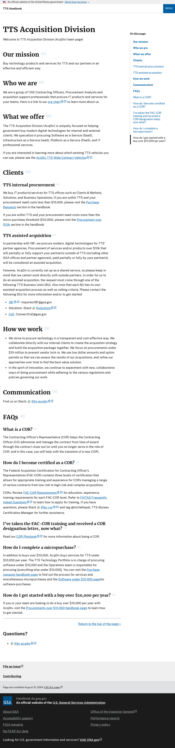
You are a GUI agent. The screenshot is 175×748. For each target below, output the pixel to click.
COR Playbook (29, 536)
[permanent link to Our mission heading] (43, 54)
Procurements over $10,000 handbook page (56, 608)
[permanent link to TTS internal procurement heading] (58, 184)
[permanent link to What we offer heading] (49, 117)
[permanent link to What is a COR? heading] (35, 429)
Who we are (140, 47)
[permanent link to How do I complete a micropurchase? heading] (79, 547)
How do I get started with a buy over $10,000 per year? (149, 139)
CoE (11, 314)
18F (14, 302)
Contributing (12, 676)
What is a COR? (142, 97)
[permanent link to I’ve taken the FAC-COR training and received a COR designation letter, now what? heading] (65, 528)
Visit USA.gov (91, 740)
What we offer (142, 54)
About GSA (11, 712)
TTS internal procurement (148, 66)
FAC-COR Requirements (43, 493)
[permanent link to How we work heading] (47, 329)
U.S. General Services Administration (79, 703)
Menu (169, 8)
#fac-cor (48, 507)
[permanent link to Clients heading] (28, 172)
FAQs (136, 91)
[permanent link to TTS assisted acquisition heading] (54, 235)
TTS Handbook (12, 8)
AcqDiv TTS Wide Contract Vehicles (64, 158)
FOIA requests (13, 724)
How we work (141, 78)
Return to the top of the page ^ (99, 624)
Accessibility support (18, 718)
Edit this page (53, 687)
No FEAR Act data (15, 731)
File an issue (13, 666)
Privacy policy (100, 724)
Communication (143, 84)
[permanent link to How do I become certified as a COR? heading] (78, 462)
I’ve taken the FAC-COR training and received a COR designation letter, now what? (147, 117)
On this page (138, 33)
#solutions (44, 308)
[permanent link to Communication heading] (55, 392)
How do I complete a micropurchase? (145, 130)
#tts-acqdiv (41, 401)
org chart (57, 102)
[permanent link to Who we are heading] (41, 83)
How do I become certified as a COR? (149, 105)
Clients (137, 60)
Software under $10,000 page (79, 579)
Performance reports (105, 718)
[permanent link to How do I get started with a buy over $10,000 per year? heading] (114, 595)
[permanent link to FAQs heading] (22, 417)
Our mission (140, 41)
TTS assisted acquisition (147, 72)
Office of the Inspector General (114, 712)
